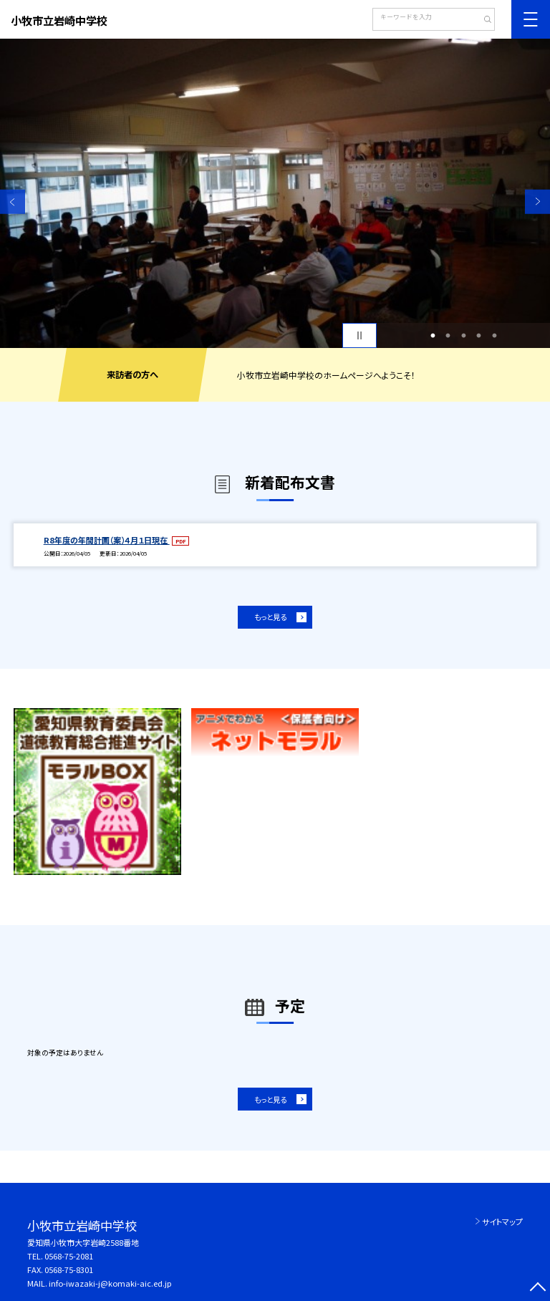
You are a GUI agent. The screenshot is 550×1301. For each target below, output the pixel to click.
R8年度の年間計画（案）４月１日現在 (107, 540)
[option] (275, 193)
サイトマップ (502, 1221)
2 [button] (448, 336)
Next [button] (537, 201)
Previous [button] (12, 201)
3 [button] (463, 336)
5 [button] (494, 336)
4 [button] (479, 336)
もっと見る (270, 616)
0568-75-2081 (68, 1256)
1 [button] (432, 336)
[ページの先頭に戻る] (537, 1288)
